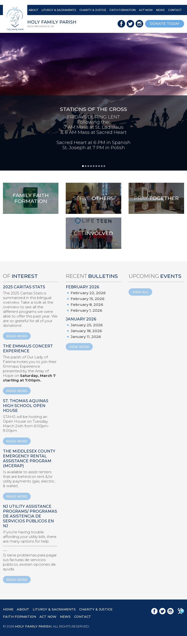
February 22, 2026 (88, 293)
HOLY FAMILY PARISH (33, 626)
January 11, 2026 (86, 336)
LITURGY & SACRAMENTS (59, 10)
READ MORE (16, 336)
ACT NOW (146, 10)
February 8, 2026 (87, 304)
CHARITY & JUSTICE (92, 10)
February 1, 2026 (86, 310)
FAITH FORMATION (123, 10)
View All (140, 292)
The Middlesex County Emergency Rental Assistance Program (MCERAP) (29, 458)
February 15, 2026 (87, 298)
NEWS (160, 10)
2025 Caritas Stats (24, 287)
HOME (8, 609)
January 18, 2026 (86, 330)
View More (79, 347)
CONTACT (175, 10)
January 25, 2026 (87, 325)
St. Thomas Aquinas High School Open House (25, 406)
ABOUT (33, 10)
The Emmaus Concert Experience (28, 348)
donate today (164, 23)
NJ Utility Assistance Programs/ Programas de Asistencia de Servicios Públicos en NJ (30, 516)
